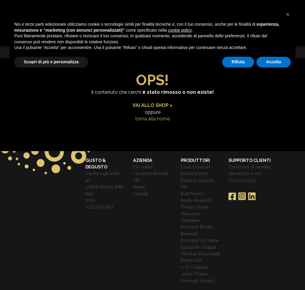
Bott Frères (192, 193)
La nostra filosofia (150, 173)
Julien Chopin (194, 273)
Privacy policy (242, 180)
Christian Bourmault (200, 253)
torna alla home (152, 119)
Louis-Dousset (195, 166)
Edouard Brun (194, 173)
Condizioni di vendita (249, 166)
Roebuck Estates (197, 280)
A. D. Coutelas (195, 267)
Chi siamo (143, 166)
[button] (287, 14)
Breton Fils (191, 260)
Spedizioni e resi (245, 173)
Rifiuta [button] (238, 61)
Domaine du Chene (200, 240)
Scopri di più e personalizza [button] (51, 61)
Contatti (140, 193)
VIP (136, 180)
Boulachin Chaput (198, 247)
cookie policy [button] (180, 30)
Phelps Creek (194, 206)
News (139, 186)
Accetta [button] (273, 61)
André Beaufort (196, 200)
